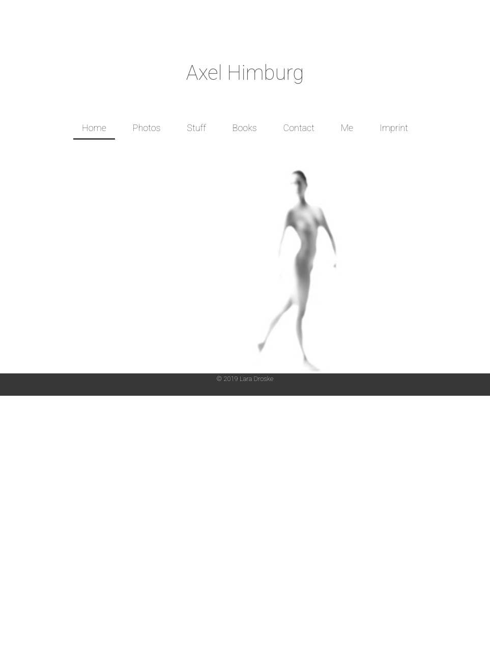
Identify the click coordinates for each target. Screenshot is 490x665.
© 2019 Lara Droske (245, 379)
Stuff (196, 127)
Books (245, 127)
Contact (298, 127)
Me (347, 127)
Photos (147, 127)
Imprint (394, 127)
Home (94, 127)
